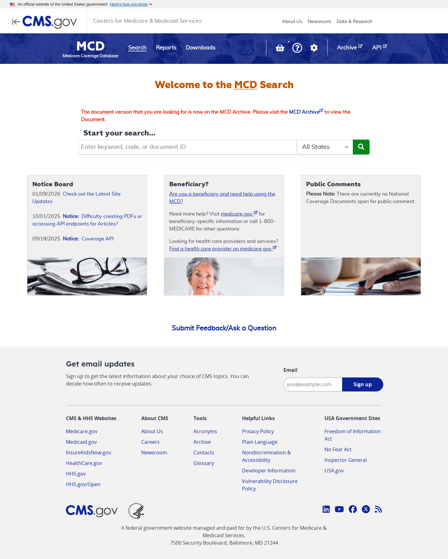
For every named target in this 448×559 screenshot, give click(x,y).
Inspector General (345, 460)
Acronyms (205, 431)
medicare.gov (239, 213)
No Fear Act (338, 449)
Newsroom (319, 21)
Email (290, 370)
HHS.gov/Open (83, 484)
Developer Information (269, 470)
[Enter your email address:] (312, 384)
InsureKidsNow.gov (88, 452)
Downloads (200, 48)
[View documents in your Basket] (281, 49)
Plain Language (260, 441)
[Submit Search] (361, 147)
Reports (166, 48)
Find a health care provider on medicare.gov (223, 248)
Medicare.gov (81, 431)
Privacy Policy (258, 431)
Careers (150, 441)
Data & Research (354, 21)
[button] (297, 48)
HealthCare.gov (84, 463)
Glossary (204, 463)
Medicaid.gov (81, 441)
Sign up (362, 384)
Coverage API (88, 238)
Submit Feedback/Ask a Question (224, 328)
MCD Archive (306, 112)
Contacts (204, 452)
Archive (202, 441)
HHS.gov (76, 473)
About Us (292, 21)
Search (137, 48)
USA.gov (334, 470)
